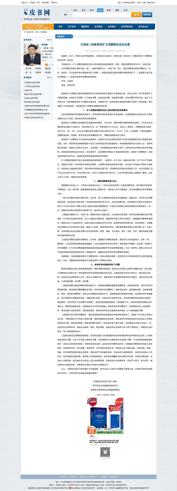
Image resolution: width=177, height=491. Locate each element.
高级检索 (147, 14)
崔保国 (48, 72)
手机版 (32, 3)
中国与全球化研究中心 (34, 117)
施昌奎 (48, 68)
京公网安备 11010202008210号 (82, 488)
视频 (117, 10)
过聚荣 (38, 72)
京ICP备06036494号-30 (59, 488)
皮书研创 (98, 26)
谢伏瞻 (44, 45)
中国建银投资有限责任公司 (36, 110)
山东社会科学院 (31, 98)
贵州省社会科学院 (32, 102)
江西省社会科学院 (32, 82)
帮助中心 (54, 3)
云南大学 (28, 90)
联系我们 (73, 477)
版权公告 (83, 477)
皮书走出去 (143, 26)
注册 (144, 3)
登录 (138, 3)
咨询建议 (103, 477)
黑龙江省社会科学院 (33, 94)
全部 (75, 10)
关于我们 (63, 477)
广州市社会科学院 (32, 86)
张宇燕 (28, 68)
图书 (92, 10)
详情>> (44, 60)
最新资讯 (85, 26)
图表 (109, 10)
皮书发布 (112, 26)
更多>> (49, 40)
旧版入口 (24, 3)
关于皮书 (72, 26)
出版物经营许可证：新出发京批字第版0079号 (132, 488)
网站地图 (45, 3)
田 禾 (28, 72)
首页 (60, 26)
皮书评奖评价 (127, 26)
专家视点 (43, 32)
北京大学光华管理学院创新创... (37, 114)
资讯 (84, 10)
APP (38, 3)
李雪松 (38, 68)
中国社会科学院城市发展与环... (37, 106)
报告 (100, 10)
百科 (126, 10)
